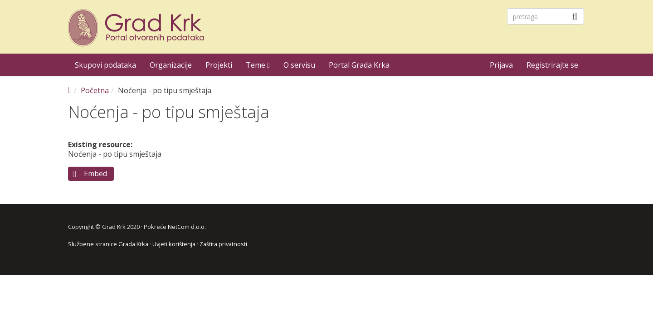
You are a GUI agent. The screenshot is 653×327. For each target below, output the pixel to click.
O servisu (299, 65)
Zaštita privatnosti (223, 244)
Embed (95, 173)
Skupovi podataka (105, 65)
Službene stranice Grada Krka (108, 244)
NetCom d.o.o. (187, 227)
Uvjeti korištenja (173, 244)
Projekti (218, 65)
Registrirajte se (552, 65)
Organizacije (171, 65)
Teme (258, 65)
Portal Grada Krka (359, 65)
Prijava (501, 65)
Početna (95, 90)
